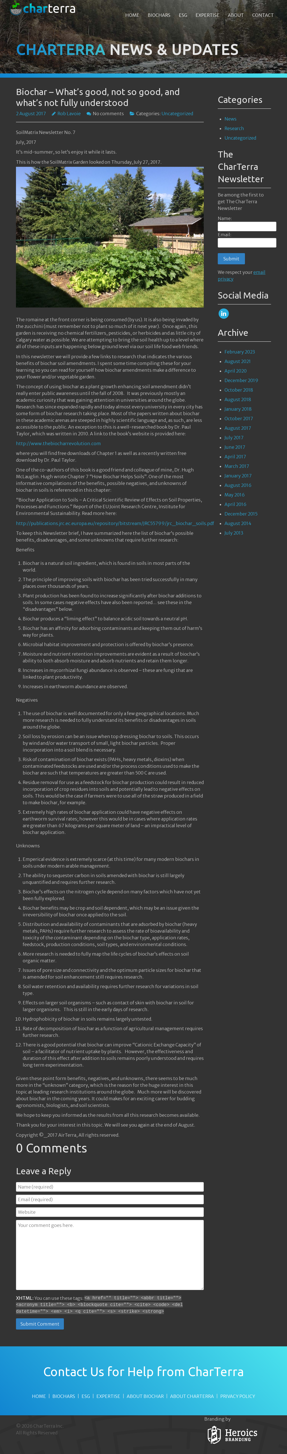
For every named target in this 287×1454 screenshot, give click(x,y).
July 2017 (234, 437)
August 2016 (237, 485)
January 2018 (238, 409)
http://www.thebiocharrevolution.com (58, 443)
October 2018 (238, 390)
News (230, 119)
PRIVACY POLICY (237, 1396)
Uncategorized (240, 138)
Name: (225, 218)
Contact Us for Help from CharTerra (143, 1371)
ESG (86, 1396)
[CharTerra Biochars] (42, 8)
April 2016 (235, 504)
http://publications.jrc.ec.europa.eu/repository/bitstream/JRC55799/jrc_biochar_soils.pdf (115, 523)
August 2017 (237, 428)
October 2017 (238, 418)
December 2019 (241, 380)
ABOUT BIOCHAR (145, 1396)
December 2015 (241, 514)
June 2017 (234, 447)
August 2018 (237, 399)
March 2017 (236, 466)
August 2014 (237, 523)
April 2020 (235, 371)
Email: (224, 234)
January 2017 (238, 475)
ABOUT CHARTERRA (192, 1396)
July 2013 (233, 533)
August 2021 (237, 361)
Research (234, 128)
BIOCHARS (63, 1396)
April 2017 (235, 456)
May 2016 (234, 495)
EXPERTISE (108, 1396)
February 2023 (239, 352)
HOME (39, 1396)
